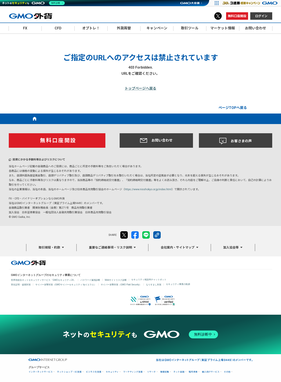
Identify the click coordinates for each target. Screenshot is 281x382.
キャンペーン (156, 28)
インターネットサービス (41, 372)
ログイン (261, 16)
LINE (146, 235)
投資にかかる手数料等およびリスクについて (39, 159)
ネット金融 (178, 372)
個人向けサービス (211, 372)
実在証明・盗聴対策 (21, 284)
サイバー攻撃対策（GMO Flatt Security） (121, 284)
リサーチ (151, 372)
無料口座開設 (237, 16)
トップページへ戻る (140, 88)
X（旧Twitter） (218, 16)
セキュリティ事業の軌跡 (178, 284)
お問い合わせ (156, 140)
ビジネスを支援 (93, 372)
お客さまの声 (235, 141)
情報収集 (164, 372)
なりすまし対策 (153, 284)
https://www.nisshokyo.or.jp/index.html (148, 189)
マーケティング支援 (133, 372)
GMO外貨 (28, 262)
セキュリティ (112, 372)
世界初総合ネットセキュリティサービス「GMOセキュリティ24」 (43, 280)
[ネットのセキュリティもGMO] (33, 3)
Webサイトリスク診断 (116, 280)
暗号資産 (193, 372)
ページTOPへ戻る (232, 108)
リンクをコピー (157, 235)
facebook (135, 235)
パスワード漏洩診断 (90, 280)
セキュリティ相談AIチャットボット (148, 279)
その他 (227, 372)
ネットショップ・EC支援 (69, 372)
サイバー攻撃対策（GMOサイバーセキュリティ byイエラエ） (65, 284)
